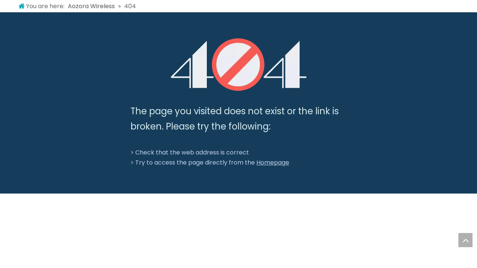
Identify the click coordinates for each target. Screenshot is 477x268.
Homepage (272, 162)
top (465, 240)
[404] (239, 64)
